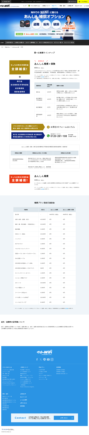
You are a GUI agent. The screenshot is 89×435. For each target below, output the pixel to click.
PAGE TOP (7, 1)
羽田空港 (4, 404)
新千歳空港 (5, 398)
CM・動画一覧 (5, 373)
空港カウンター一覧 (7, 396)
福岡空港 (4, 409)
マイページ (73, 1)
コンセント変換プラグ (25, 379)
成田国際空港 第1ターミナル (9, 400)
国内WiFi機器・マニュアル (26, 377)
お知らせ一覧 (5, 375)
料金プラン (7, 47)
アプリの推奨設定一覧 (25, 381)
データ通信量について (25, 371)
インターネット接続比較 (8, 369)
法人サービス (23, 397)
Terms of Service (27, 387)
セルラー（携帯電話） (31, 42)
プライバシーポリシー (7, 381)
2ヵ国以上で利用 (43, 371)
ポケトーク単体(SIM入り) (45, 42)
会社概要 (4, 377)
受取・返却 (5, 394)
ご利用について (24, 367)
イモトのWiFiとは (7, 367)
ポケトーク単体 (45, 375)
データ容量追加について (26, 383)
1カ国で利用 (9, 42)
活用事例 (58, 367)
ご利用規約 (23, 385)
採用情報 (22, 406)
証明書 (42, 76)
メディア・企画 (6, 371)
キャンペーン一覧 (68, 42)
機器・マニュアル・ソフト (26, 375)
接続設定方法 (23, 373)
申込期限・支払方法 (25, 369)
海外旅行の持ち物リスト (62, 373)
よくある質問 (23, 400)
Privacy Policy (9, 383)
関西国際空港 (5, 407)
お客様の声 (23, 394)
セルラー (41, 373)
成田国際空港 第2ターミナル (9, 402)
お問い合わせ (23, 403)
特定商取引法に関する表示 (8, 379)
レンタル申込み (83, 1)
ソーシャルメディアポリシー (9, 385)
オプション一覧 (57, 42)
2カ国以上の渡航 (18, 42)
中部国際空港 (5, 405)
